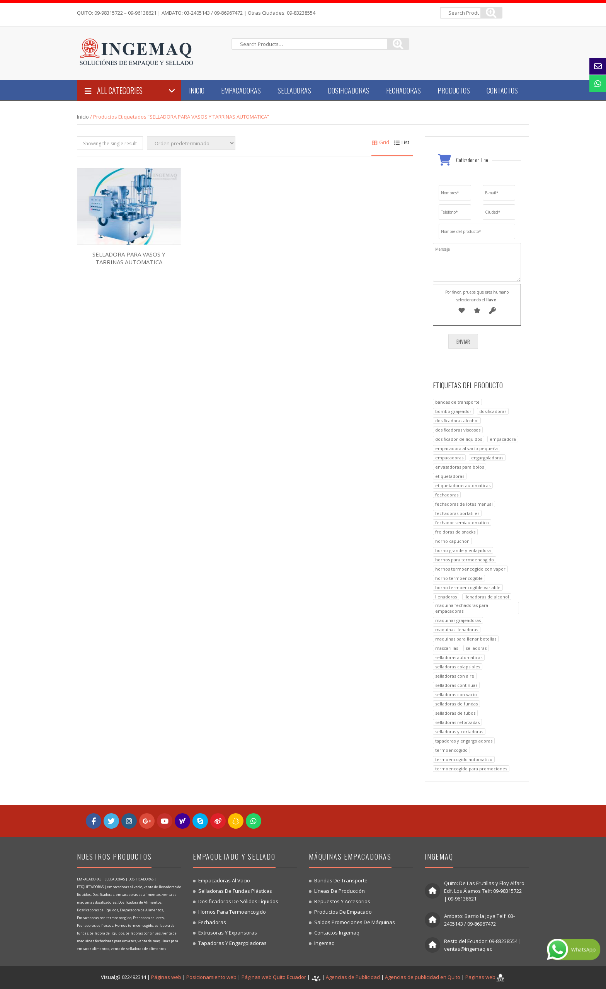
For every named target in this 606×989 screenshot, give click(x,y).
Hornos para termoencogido (232, 911)
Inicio (196, 90)
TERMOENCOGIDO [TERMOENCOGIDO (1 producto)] (451, 750)
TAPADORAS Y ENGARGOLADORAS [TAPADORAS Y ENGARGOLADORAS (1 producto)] (463, 741)
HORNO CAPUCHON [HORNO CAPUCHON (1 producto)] (452, 541)
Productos (453, 90)
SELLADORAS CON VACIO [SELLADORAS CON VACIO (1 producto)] (456, 694)
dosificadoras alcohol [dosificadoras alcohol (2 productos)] (456, 420)
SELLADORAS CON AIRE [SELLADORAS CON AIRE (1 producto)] (454, 676)
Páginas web (166, 977)
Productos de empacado (343, 911)
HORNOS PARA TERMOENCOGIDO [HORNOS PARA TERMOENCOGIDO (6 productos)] (464, 559)
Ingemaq (324, 943)
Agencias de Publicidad (353, 977)
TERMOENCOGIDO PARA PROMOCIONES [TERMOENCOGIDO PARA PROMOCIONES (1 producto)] (471, 768)
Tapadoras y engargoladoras (232, 943)
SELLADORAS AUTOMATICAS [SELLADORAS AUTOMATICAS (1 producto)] (458, 657)
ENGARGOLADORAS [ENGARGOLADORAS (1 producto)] (487, 458)
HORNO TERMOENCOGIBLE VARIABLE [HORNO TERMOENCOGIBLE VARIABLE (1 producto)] (467, 587)
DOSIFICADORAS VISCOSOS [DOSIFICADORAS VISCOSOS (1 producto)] (457, 430)
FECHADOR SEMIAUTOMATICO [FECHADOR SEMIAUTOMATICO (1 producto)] (462, 522)
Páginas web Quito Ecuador (274, 977)
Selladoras (294, 90)
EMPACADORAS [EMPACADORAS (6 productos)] (449, 458)
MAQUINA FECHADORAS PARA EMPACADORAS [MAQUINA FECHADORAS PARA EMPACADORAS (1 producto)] (461, 608)
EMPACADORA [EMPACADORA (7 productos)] (503, 439)
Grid (380, 142)
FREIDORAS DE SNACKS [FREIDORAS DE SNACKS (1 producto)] (455, 532)
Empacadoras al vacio (224, 880)
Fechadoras (403, 90)
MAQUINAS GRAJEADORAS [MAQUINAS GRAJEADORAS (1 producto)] (458, 620)
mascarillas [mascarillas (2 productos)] (446, 648)
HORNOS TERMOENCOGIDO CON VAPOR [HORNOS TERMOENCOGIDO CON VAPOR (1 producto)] (470, 569)
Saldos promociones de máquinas (354, 922)
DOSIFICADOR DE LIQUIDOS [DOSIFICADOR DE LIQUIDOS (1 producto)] (458, 439)
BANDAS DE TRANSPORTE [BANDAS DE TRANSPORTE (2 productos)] (457, 402)
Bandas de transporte (341, 880)
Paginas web (480, 977)
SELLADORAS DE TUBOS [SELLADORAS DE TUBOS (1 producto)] (455, 713)
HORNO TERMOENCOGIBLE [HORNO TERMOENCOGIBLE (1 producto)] (459, 578)
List (401, 142)
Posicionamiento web (211, 977)
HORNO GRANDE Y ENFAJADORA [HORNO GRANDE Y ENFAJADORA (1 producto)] (463, 550)
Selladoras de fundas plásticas (235, 890)
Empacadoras (241, 90)
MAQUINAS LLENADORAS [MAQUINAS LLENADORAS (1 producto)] (456, 629)
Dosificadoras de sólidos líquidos (238, 901)
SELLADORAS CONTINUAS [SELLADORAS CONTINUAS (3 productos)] (456, 685)
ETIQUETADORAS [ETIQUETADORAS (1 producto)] (449, 476)
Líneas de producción (339, 890)
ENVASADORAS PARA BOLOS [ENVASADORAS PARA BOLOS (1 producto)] (459, 467)
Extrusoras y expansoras (227, 932)
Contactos (502, 90)
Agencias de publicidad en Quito (422, 977)
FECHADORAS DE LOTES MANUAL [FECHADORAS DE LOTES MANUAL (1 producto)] (464, 504)
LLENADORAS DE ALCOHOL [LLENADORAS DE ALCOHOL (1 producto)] (487, 597)
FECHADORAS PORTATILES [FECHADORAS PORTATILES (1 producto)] (457, 513)
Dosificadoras (348, 90)
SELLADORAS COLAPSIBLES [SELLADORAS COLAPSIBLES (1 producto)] (457, 667)
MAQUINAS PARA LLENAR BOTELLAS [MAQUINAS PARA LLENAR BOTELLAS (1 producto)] (465, 639)
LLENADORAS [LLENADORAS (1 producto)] (446, 597)
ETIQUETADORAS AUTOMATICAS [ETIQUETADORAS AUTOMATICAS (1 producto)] (462, 485)
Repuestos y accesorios (342, 901)
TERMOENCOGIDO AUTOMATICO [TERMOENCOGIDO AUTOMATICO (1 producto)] (463, 759)
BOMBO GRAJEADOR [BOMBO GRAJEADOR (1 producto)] (453, 411)
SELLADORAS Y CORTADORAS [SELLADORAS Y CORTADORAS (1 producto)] (459, 731)
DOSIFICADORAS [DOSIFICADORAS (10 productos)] (492, 411)
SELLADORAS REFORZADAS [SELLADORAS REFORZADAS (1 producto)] (457, 722)
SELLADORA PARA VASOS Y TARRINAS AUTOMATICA (128, 258)
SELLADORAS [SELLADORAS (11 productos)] (476, 648)
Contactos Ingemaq (336, 932)
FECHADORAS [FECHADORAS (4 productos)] (446, 495)
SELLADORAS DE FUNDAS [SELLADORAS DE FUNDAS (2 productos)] (456, 704)
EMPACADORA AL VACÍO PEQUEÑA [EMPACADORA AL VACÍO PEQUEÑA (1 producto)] (466, 448)
